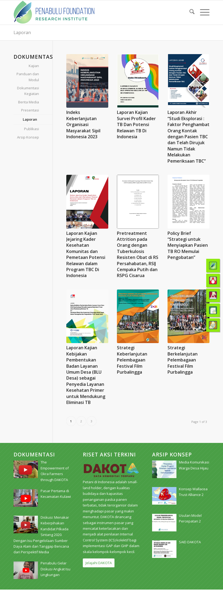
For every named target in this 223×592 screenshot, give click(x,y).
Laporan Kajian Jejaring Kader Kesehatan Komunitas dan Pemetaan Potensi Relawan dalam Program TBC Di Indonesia (85, 254)
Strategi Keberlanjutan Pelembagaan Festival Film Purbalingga (132, 360)
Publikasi (31, 128)
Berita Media (28, 102)
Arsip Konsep (28, 137)
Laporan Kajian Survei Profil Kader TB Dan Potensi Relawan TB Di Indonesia (136, 124)
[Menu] (202, 12)
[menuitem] (189, 12)
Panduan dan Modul (28, 76)
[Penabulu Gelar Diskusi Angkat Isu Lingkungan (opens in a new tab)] (55, 569)
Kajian (34, 65)
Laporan (22, 32)
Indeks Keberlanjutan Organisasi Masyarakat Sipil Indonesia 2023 (83, 124)
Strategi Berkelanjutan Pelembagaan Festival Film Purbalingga (183, 360)
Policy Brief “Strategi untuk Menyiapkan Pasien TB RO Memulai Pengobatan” (188, 245)
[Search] (189, 12)
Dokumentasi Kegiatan (28, 90)
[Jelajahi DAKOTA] (98, 562)
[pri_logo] (54, 12)
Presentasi (30, 110)
